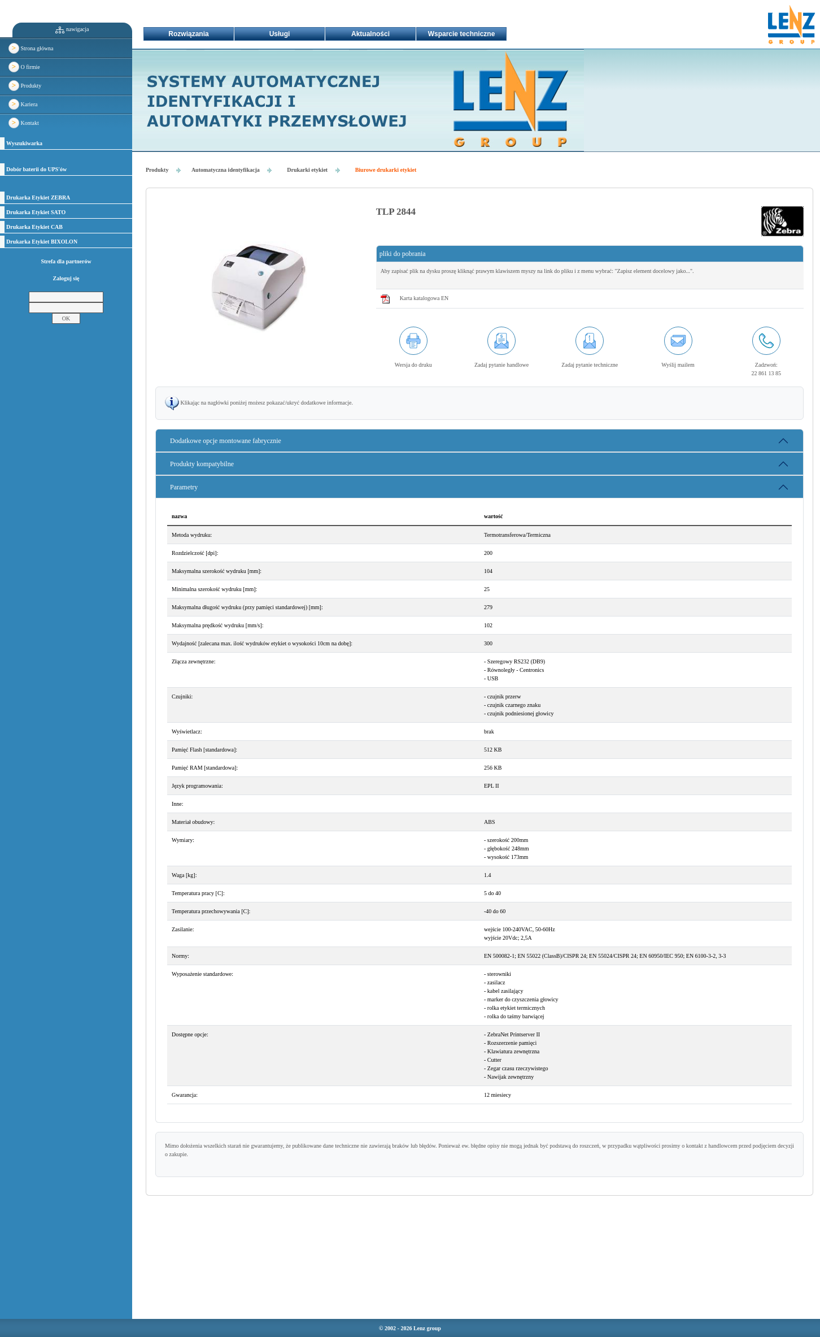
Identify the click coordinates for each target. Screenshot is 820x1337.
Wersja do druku (413, 365)
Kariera (22, 104)
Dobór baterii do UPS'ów (36, 169)
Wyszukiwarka (24, 143)
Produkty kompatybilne (202, 464)
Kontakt (23, 123)
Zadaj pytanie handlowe (501, 365)
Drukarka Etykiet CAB (34, 227)
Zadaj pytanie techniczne (589, 365)
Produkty (24, 86)
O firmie (24, 67)
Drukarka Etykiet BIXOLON (41, 241)
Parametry (184, 487)
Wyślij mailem (678, 365)
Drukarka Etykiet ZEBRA (38, 197)
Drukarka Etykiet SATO (36, 212)
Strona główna (31, 48)
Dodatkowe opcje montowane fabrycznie (225, 441)
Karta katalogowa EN (424, 298)
